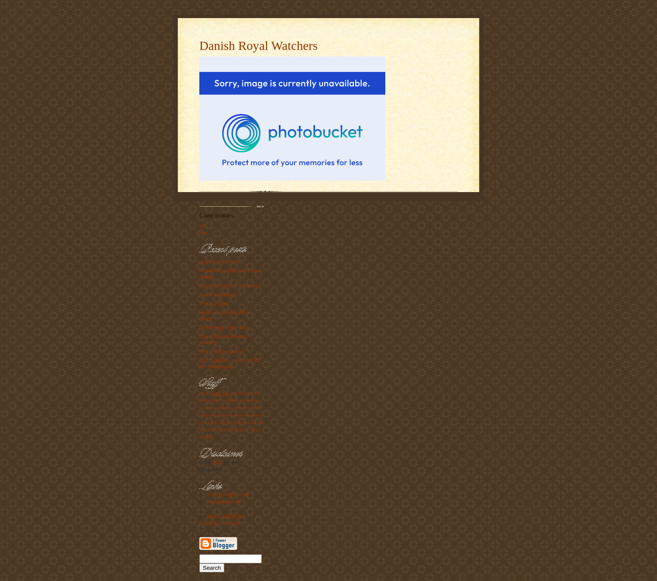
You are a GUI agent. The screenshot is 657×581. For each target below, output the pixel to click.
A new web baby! (217, 294)
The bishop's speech (221, 351)
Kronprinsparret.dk (228, 494)
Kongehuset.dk (224, 501)
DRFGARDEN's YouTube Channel (222, 520)
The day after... (215, 303)
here (218, 462)
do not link (220, 393)
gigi (202, 225)
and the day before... (221, 261)
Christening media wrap (224, 327)
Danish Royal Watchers (258, 46)
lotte (203, 232)
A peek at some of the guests (230, 285)
